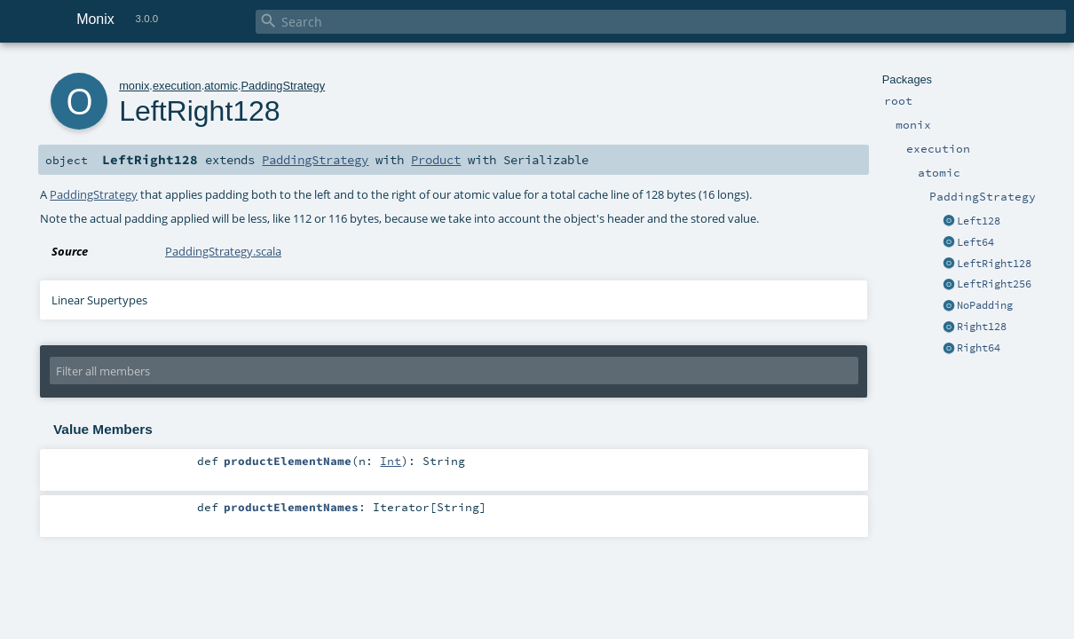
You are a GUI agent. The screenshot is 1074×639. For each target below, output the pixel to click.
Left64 (975, 242)
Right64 (978, 348)
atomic (221, 85)
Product (436, 160)
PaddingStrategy (283, 85)
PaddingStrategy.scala (223, 251)
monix (134, 85)
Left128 (978, 221)
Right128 (982, 326)
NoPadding (985, 305)
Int (390, 461)
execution (177, 85)
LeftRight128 (994, 263)
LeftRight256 (994, 284)
